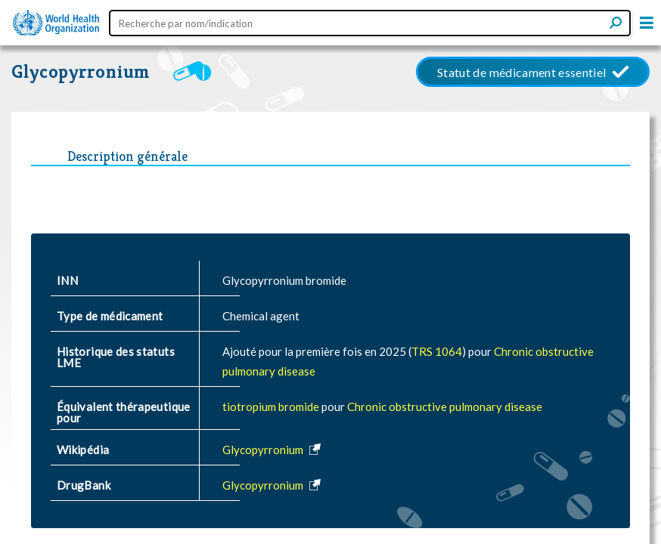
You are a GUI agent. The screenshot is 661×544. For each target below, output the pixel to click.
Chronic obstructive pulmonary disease (444, 406)
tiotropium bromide (271, 406)
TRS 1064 (436, 351)
